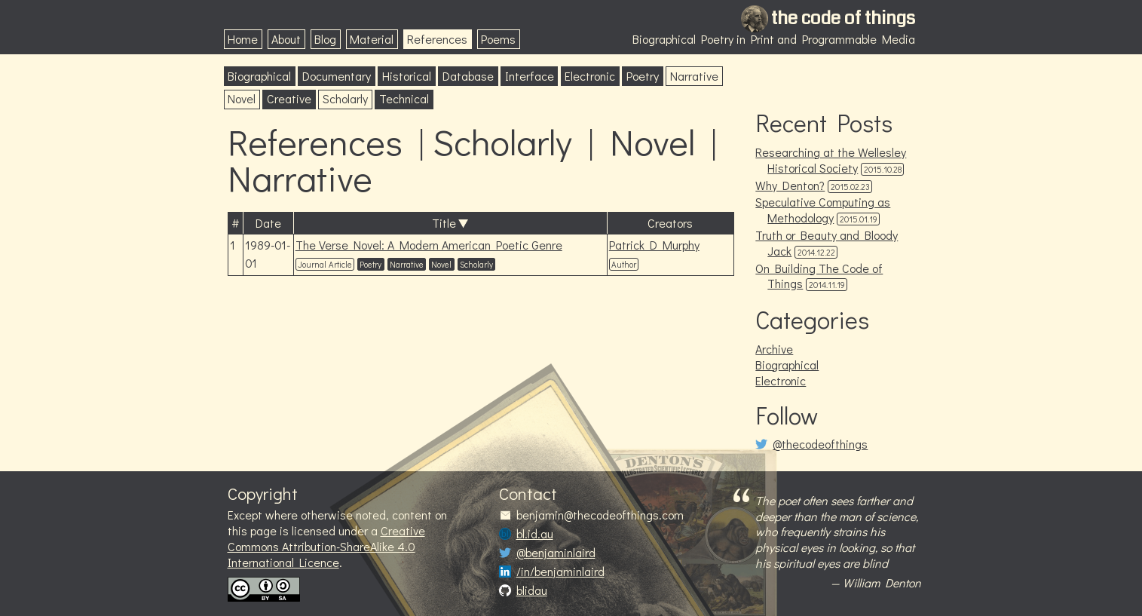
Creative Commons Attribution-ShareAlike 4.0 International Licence (326, 546)
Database (468, 76)
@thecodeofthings (820, 444)
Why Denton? (790, 185)
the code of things (843, 18)
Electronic (590, 76)
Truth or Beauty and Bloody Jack (826, 243)
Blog (325, 39)
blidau (531, 590)
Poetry (642, 76)
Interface (529, 76)
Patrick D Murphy (654, 245)
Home (243, 39)
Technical (404, 98)
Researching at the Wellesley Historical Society (830, 160)
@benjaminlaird (555, 552)
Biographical (259, 76)
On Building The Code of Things (819, 276)
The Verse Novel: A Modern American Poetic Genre (428, 245)
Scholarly (345, 98)
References (437, 39)
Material (371, 39)
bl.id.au (534, 533)
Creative (289, 98)
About (286, 39)
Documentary (336, 76)
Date (268, 223)
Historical (406, 76)
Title (444, 223)
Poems (498, 39)
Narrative (694, 76)
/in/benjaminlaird (560, 571)
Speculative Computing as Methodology (822, 209)
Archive (774, 349)
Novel (242, 98)
